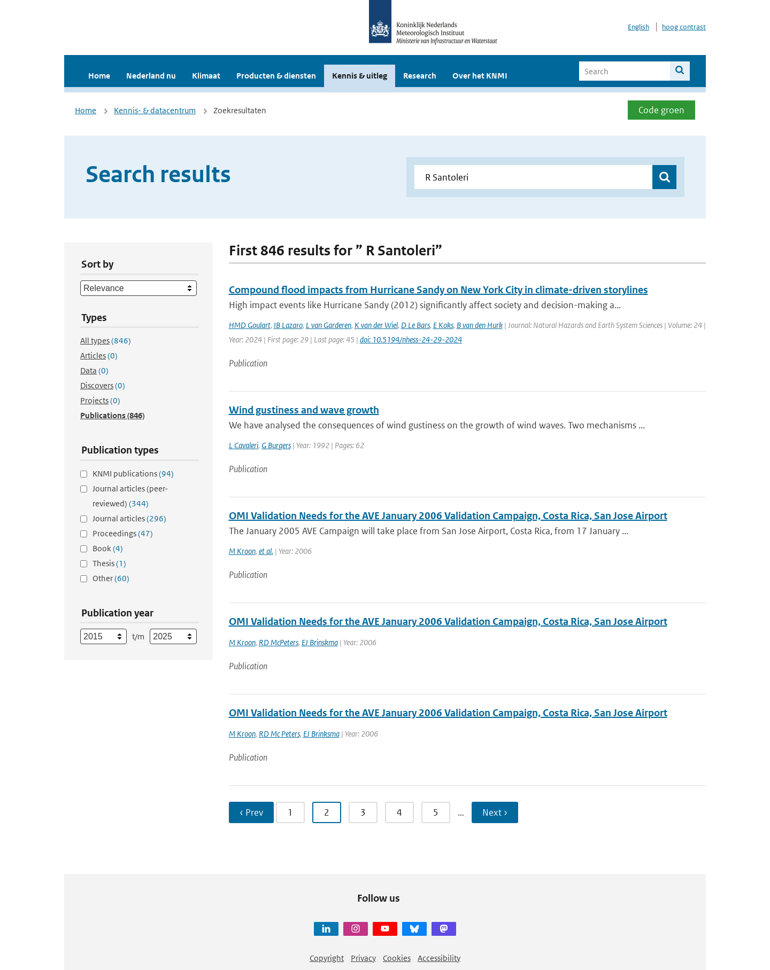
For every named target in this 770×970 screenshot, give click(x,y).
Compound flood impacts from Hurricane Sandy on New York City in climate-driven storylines (438, 290)
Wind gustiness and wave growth (304, 410)
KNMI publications (133, 473)
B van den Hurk (480, 325)
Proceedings (123, 533)
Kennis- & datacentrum (155, 110)
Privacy (363, 958)
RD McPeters (278, 642)
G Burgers (276, 445)
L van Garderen (328, 325)
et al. (266, 551)
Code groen (661, 110)
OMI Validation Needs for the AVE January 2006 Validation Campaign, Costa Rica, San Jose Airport (448, 516)
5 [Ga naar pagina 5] (435, 812)
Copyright (327, 958)
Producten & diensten (276, 76)
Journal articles (129, 518)
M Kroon (242, 551)
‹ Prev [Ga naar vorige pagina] (251, 812)
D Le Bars (415, 325)
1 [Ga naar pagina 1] (290, 812)
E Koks (443, 325)
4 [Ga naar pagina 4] (399, 812)
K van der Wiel (376, 325)
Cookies (397, 958)
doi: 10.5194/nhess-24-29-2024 (411, 339)
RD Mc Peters (279, 734)
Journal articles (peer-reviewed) (130, 496)
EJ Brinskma (320, 642)
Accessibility (439, 958)
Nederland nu (151, 76)
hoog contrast (684, 27)
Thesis (109, 563)
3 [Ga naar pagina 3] (363, 812)
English (638, 27)
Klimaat (206, 76)
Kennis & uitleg (359, 76)
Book (108, 548)
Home (99, 76)
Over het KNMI (479, 76)
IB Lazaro (288, 325)
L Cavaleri (243, 445)
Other (111, 578)
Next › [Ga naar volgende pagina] (494, 812)
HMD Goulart (250, 325)
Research (419, 76)
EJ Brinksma (321, 734)
